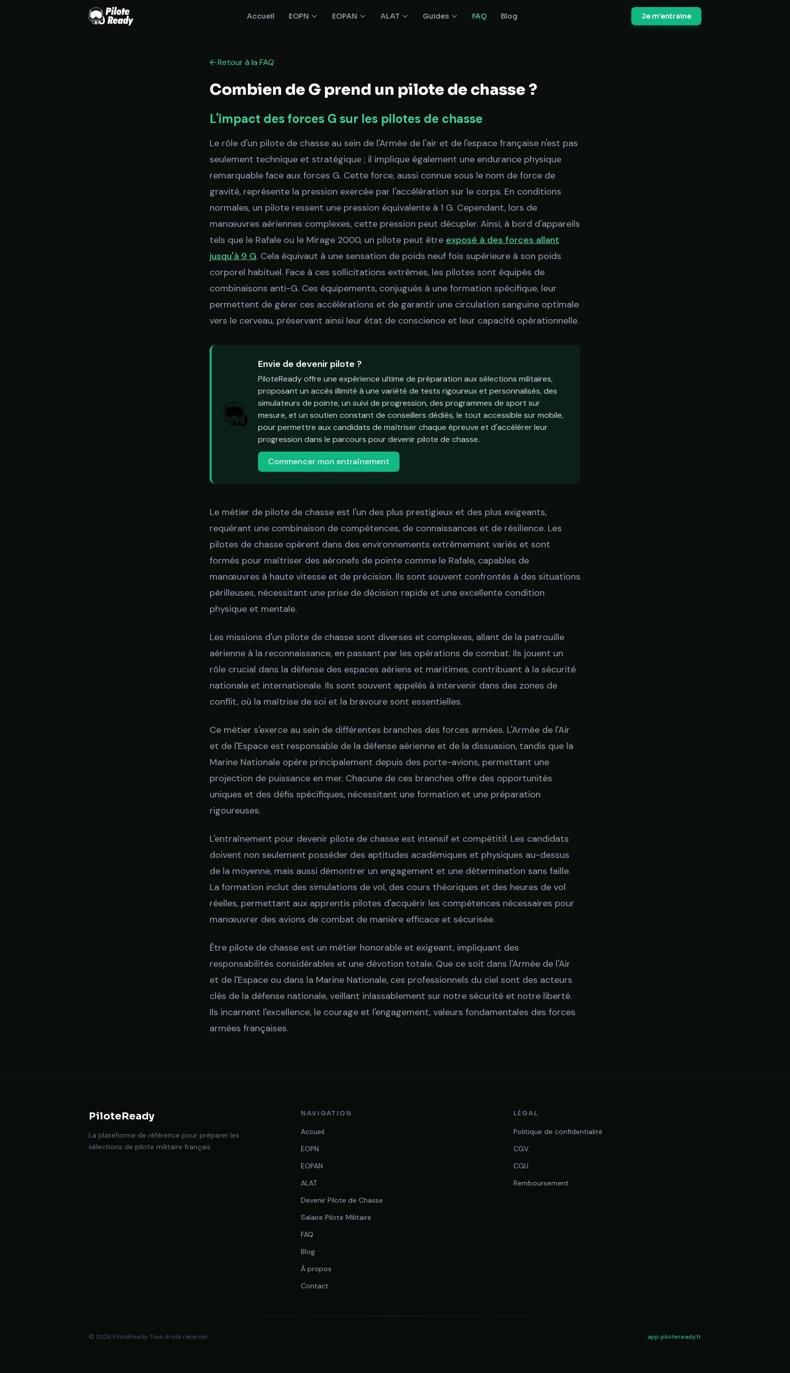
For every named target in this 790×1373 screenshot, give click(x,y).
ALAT (394, 16)
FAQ (479, 16)
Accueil (261, 16)
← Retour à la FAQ (242, 62)
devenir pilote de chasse (433, 439)
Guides (440, 16)
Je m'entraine (666, 16)
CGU (521, 1165)
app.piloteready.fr (674, 1337)
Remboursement (541, 1183)
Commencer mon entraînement (328, 461)
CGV (521, 1148)
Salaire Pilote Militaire (336, 1217)
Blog (509, 16)
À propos (316, 1268)
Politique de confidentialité (558, 1131)
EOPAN (349, 16)
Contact (314, 1285)
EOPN (303, 16)
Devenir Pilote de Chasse (342, 1200)
